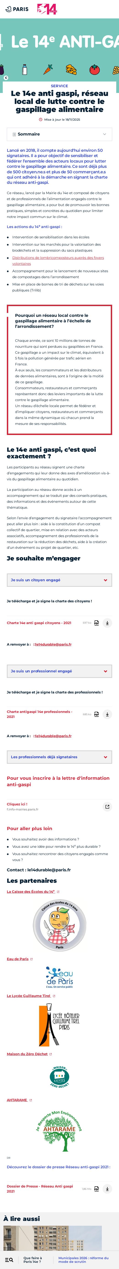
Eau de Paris (18, 959)
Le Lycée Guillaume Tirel (29, 996)
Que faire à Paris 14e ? (33, 1260)
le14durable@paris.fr (53, 644)
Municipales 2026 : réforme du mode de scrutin (83, 1260)
